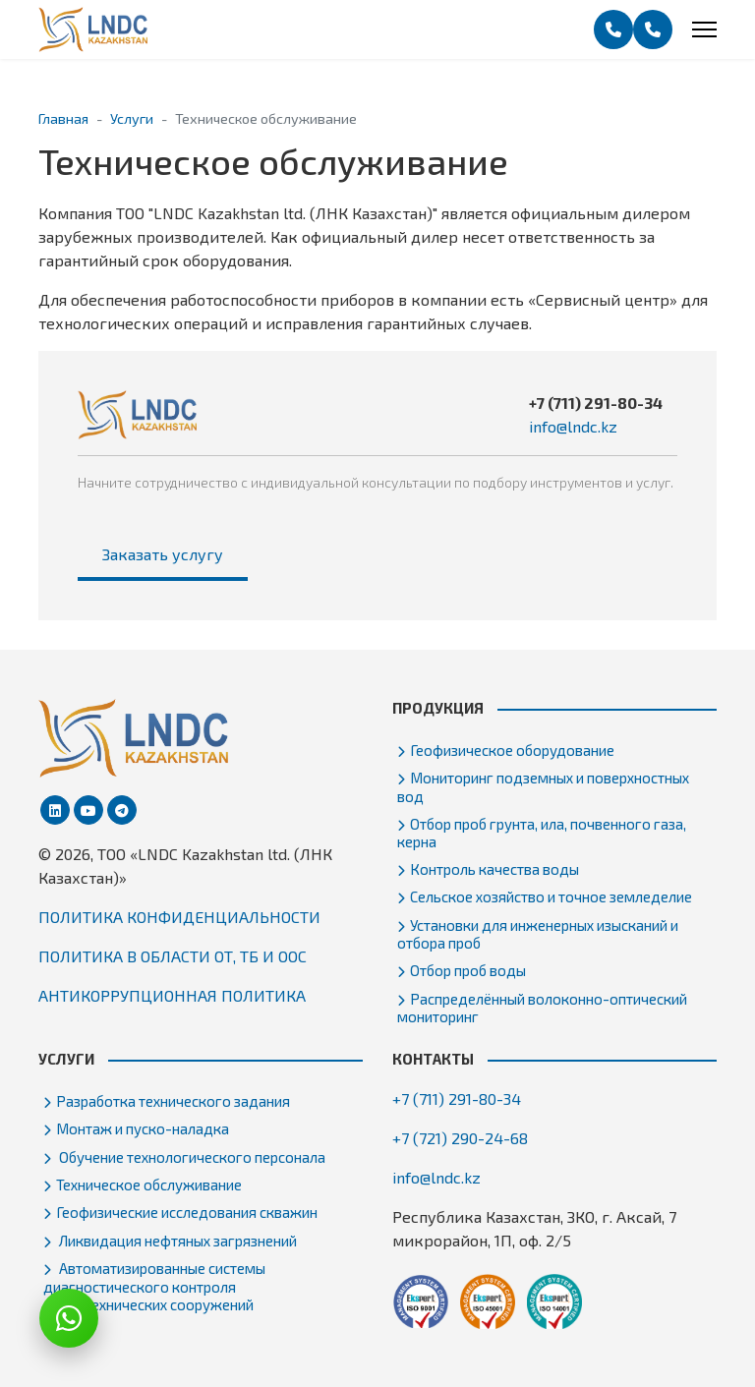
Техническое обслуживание (149, 1184)
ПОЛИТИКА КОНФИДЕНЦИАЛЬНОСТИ (179, 916)
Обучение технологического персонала (190, 1157)
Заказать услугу (162, 554)
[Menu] (704, 29)
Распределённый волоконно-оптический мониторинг (542, 1007)
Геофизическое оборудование (512, 750)
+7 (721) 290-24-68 (460, 1137)
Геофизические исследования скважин (187, 1212)
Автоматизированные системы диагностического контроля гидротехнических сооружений (154, 1285)
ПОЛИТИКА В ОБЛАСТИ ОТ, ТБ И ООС (172, 956)
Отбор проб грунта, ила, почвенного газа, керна (541, 832)
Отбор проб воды (468, 970)
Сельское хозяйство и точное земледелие (551, 896)
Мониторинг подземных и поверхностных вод (543, 786)
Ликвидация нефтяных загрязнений (176, 1240)
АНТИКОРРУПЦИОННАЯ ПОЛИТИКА (172, 995)
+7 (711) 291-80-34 (596, 402)
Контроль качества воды (494, 869)
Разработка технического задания (173, 1101)
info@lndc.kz (573, 426)
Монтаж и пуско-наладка (142, 1128)
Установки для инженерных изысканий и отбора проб (537, 934)
